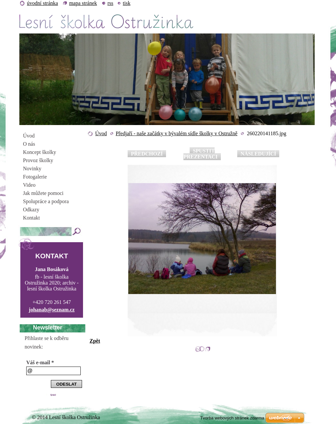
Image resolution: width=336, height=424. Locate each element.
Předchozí (147, 154)
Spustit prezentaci (200, 153)
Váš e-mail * (40, 362)
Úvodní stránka (42, 3)
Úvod (101, 133)
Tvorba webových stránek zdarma (232, 417)
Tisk (126, 3)
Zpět (95, 341)
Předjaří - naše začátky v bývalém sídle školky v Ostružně (177, 133)
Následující (258, 154)
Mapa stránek (83, 3)
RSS (111, 3)
